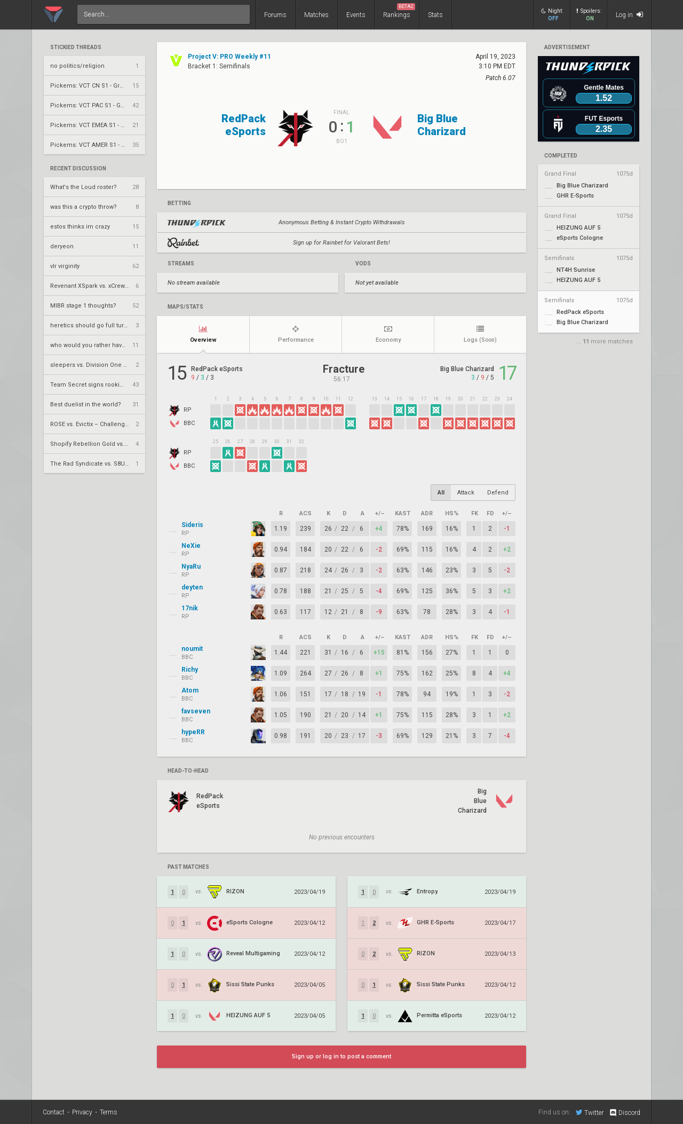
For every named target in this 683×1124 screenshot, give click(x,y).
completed (560, 156)
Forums (275, 15)
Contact (54, 1112)
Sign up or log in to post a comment (341, 1056)
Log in (629, 15)
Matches (316, 15)
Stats (435, 15)
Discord (624, 1113)
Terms (108, 1112)
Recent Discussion (78, 168)
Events (356, 15)
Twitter (589, 1112)
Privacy (82, 1112)
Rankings (399, 11)
